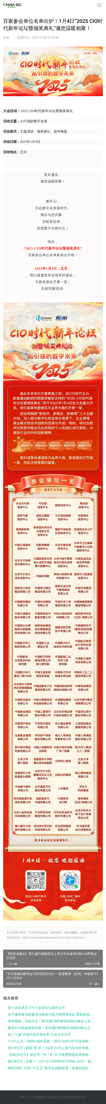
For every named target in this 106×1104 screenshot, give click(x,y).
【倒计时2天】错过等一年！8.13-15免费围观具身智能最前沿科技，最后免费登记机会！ (50, 1055)
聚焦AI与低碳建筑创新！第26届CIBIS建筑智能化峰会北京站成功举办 (50, 1028)
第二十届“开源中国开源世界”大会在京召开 (39, 1035)
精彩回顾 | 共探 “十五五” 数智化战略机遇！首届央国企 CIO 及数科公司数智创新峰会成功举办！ (50, 1068)
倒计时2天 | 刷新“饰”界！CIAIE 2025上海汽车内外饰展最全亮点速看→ (50, 1048)
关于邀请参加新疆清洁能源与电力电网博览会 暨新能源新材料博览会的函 (50, 1014)
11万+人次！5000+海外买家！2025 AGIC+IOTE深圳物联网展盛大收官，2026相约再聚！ (50, 1041)
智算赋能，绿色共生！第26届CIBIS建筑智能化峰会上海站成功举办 (50, 1021)
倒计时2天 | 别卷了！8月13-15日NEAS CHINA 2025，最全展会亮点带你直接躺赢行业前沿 (50, 1061)
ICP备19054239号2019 (73, 1097)
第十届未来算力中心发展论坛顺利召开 (36, 1008)
